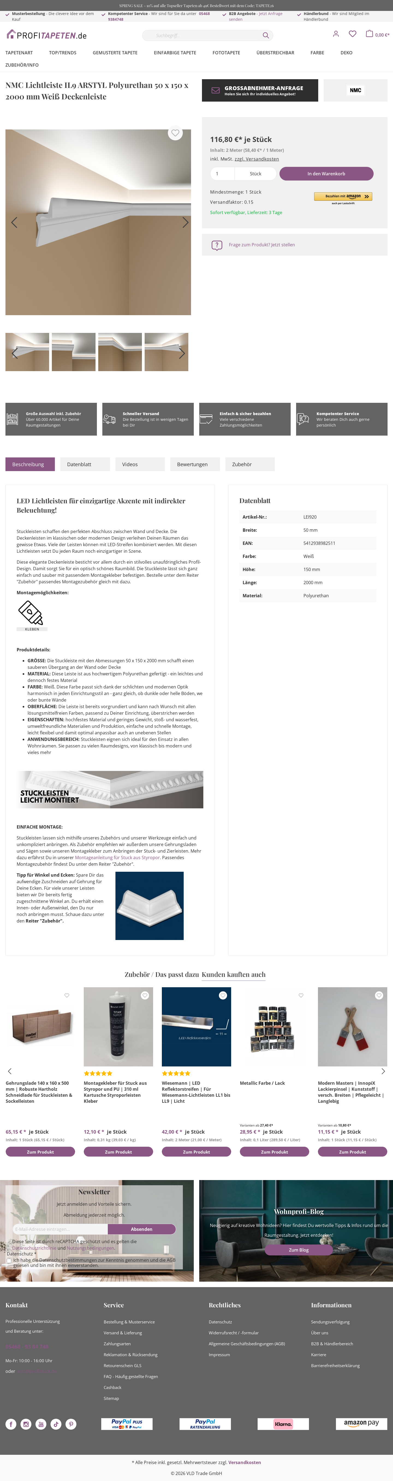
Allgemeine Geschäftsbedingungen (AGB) (247, 1343)
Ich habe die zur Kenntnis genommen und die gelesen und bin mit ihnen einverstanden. (94, 1263)
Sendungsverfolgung (330, 1322)
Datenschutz (220, 1322)
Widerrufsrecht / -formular (234, 1332)
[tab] (30, 464)
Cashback (112, 1387)
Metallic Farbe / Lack (262, 1083)
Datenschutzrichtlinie (34, 1248)
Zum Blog (299, 1250)
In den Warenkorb (326, 174)
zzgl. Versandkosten (257, 159)
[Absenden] (142, 1229)
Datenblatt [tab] (79, 464)
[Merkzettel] (352, 35)
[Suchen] (266, 35)
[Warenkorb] (378, 35)
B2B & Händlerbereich (332, 1343)
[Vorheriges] (12, 224)
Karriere (318, 1354)
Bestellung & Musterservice (129, 1322)
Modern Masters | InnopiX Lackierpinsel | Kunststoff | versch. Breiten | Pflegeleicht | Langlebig (351, 1092)
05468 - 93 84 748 (27, 1346)
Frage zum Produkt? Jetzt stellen (262, 245)
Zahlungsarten (117, 1343)
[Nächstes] (184, 224)
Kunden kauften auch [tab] (234, 974)
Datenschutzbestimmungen (68, 1260)
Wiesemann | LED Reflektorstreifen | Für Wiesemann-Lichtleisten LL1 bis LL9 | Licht (196, 1092)
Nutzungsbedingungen (90, 1248)
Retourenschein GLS (122, 1365)
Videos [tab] (130, 464)
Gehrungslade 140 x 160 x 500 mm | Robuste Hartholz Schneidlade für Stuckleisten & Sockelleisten (39, 1092)
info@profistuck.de (37, 1371)
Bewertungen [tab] (192, 464)
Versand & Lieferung (123, 1332)
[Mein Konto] (336, 35)
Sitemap (111, 1398)
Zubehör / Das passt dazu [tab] (162, 974)
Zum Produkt (40, 1152)
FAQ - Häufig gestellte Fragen (131, 1376)
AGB (171, 1260)
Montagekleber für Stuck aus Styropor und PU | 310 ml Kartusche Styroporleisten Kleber (115, 1092)
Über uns (319, 1332)
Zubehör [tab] (242, 464)
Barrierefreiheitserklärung (335, 1365)
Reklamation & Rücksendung (130, 1354)
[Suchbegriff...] (200, 35)
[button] (343, 198)
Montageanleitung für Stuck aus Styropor (117, 858)
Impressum (219, 1354)
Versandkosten (244, 1462)
